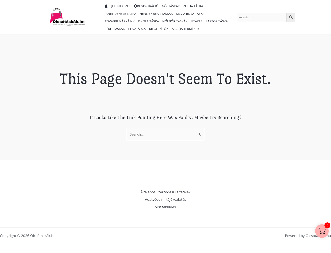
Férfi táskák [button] (115, 29)
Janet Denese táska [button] (120, 13)
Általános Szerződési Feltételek (165, 192)
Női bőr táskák (174, 21)
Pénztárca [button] (137, 29)
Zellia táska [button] (193, 6)
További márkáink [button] (119, 21)
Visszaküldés (165, 207)
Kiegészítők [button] (158, 29)
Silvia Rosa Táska (190, 13)
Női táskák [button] (171, 6)
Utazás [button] (196, 21)
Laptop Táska (217, 21)
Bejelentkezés (117, 6)
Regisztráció (146, 6)
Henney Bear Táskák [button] (156, 13)
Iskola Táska (148, 21)
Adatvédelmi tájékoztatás (166, 199)
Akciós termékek (185, 29)
